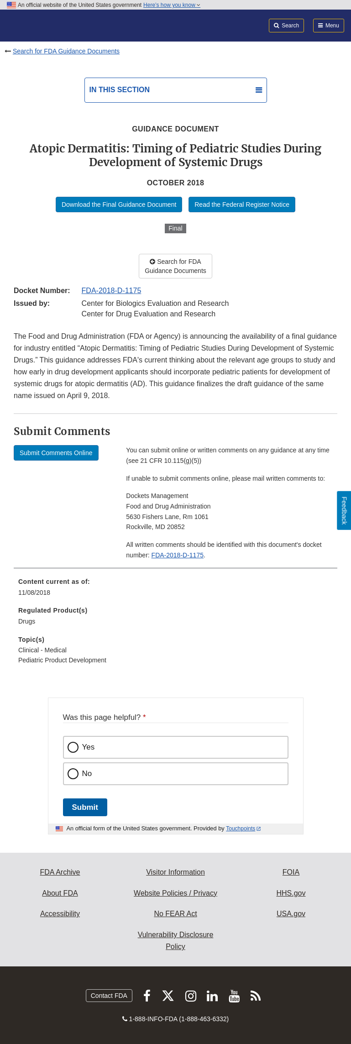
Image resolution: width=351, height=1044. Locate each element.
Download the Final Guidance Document (119, 204)
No (87, 773)
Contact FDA (109, 995)
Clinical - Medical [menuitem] (42, 650)
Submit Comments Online (56, 452)
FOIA (291, 872)
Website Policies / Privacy (175, 893)
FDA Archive (60, 872)
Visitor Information (175, 872)
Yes (88, 747)
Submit (85, 807)
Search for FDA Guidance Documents (66, 51)
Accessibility (60, 914)
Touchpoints (240, 828)
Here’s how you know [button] (171, 5)
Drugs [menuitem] (26, 621)
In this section (119, 90)
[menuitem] (175, 590)
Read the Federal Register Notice (241, 204)
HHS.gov (290, 893)
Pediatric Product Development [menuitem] (62, 660)
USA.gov (291, 914)
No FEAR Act (175, 914)
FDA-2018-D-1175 (111, 290)
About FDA (60, 893)
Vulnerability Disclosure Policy (176, 940)
